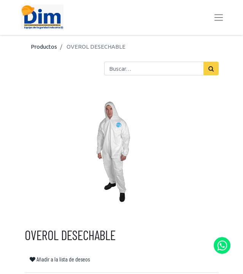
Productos (44, 46)
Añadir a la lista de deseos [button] (60, 259)
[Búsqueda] (211, 68)
